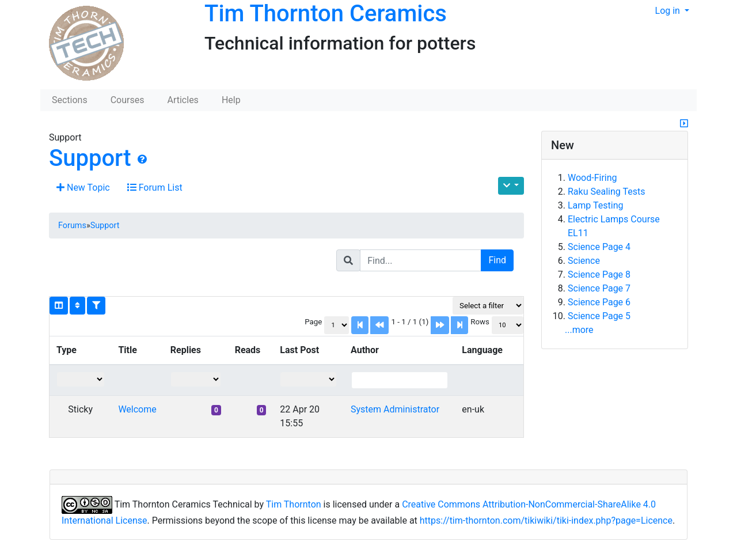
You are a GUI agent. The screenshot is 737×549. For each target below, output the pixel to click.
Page (313, 321)
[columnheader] (80, 350)
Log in (668, 10)
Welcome (137, 409)
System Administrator (395, 409)
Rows (479, 321)
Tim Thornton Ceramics (325, 13)
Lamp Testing (595, 205)
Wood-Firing (592, 177)
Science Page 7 (599, 288)
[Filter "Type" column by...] (80, 379)
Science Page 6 (599, 302)
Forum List (155, 187)
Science (584, 260)
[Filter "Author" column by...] (399, 380)
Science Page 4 (599, 246)
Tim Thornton (293, 504)
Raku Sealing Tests (606, 191)
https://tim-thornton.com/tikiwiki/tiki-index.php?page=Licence (546, 520)
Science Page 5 (599, 316)
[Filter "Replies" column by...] (196, 379)
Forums (72, 225)
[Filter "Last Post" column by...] (308, 379)
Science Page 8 (599, 274)
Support (90, 158)
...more (579, 329)
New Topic (83, 187)
